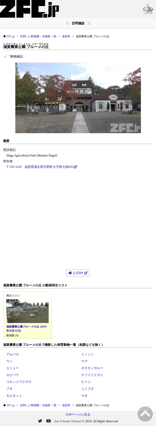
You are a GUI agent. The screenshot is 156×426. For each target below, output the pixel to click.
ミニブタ (87, 388)
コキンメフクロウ (18, 381)
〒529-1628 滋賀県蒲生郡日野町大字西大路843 (39, 166)
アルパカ (12, 354)
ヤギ (84, 395)
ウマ (84, 361)
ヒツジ (86, 381)
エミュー (12, 368)
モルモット (14, 395)
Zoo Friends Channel (67, 421)
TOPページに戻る (78, 414)
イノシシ (87, 354)
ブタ (9, 388)
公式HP (76, 273)
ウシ (9, 361)
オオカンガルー (92, 368)
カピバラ (12, 375)
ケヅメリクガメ (92, 375)
